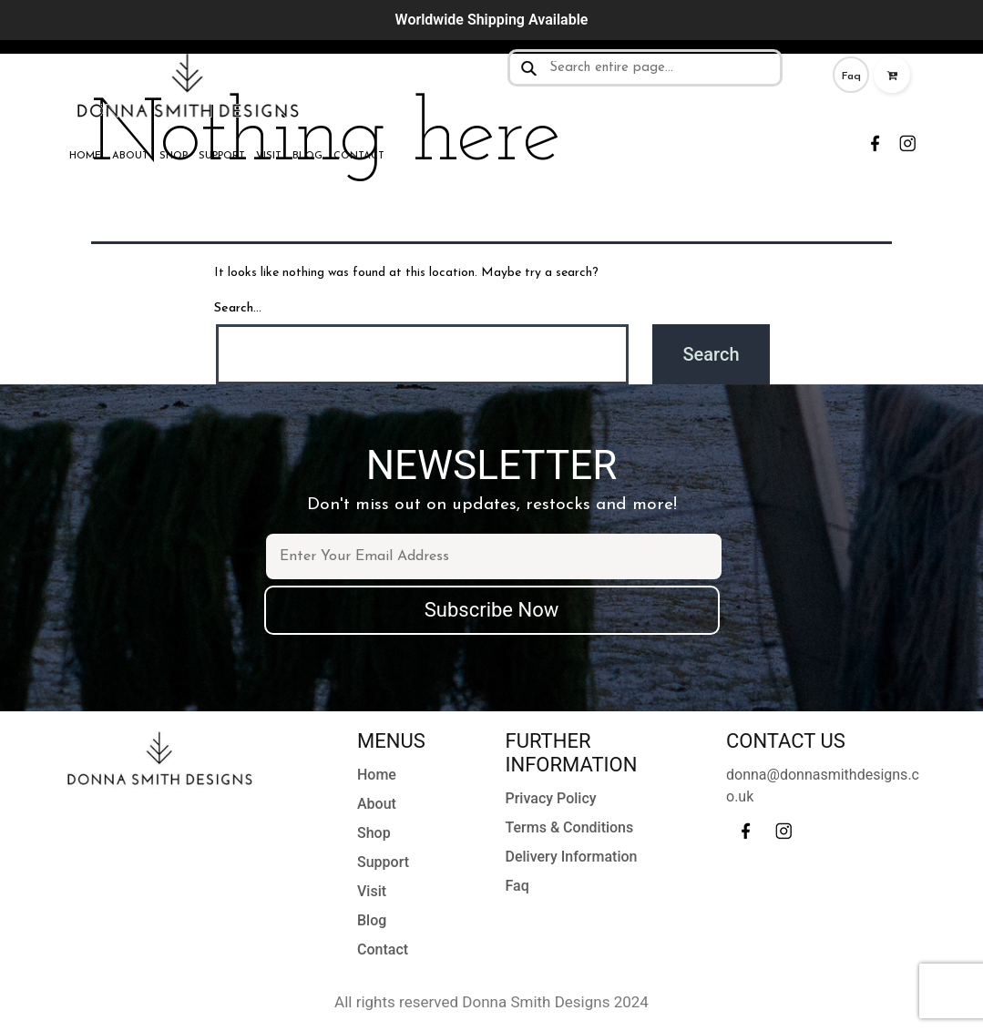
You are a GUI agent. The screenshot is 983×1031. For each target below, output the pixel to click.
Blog (307, 156)
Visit (269, 156)
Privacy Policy (551, 798)
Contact (358, 156)
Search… (237, 308)
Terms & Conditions (570, 827)
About (130, 156)
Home (85, 156)
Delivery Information (572, 856)
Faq (851, 76)
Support (222, 156)
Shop (173, 156)
